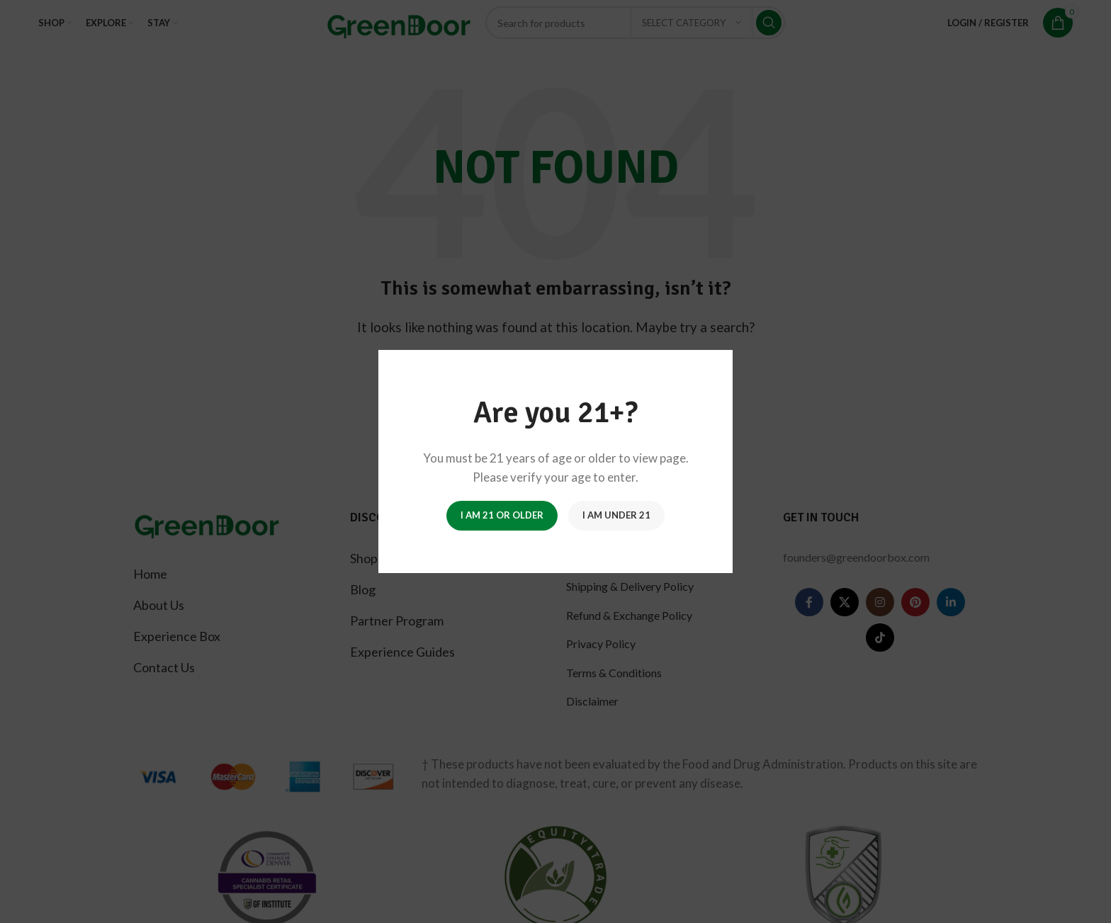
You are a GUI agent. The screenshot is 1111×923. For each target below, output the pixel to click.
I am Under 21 (616, 515)
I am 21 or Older (502, 515)
